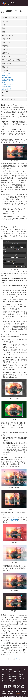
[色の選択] (14, 519)
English (4, 690)
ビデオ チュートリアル (10, 18)
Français (17, 690)
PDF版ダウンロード (8, 99)
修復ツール (6, 49)
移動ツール (6, 75)
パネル (4, 25)
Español (24, 690)
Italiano (4, 692)
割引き (21, 675)
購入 (3, 680)
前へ (11, 658)
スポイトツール (7, 84)
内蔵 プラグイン (7, 35)
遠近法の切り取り (8, 80)
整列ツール (6, 73)
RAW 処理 (5, 92)
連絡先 (21, 673)
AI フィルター (6, 39)
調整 (3, 28)
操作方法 (5, 21)
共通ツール (6, 71)
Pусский (24, 692)
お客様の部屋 (12, 675)
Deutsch (10, 690)
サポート (11, 668)
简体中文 (10, 692)
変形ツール (6, 53)
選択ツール (6, 42)
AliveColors (11, 3)
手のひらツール (7, 87)
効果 (3, 32)
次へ (17, 658)
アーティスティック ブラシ (11, 60)
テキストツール (7, 63)
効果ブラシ (6, 56)
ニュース (4, 673)
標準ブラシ (6, 46)
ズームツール (6, 89)
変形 (3, 82)
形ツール (5, 67)
